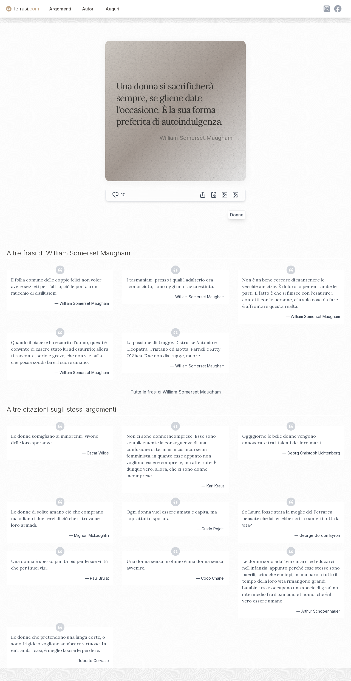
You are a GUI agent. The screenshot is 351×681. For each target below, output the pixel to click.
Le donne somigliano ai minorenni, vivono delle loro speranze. (54, 439)
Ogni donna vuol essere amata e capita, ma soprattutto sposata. (171, 515)
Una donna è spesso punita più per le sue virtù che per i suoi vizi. (59, 565)
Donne (237, 214)
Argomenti (60, 9)
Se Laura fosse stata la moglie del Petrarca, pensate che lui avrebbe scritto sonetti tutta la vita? (290, 518)
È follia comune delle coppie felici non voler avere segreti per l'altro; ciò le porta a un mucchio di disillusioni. (56, 286)
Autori (88, 9)
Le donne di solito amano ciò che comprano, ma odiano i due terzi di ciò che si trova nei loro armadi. (57, 518)
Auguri (112, 9)
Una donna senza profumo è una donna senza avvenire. (174, 565)
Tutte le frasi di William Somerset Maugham (176, 392)
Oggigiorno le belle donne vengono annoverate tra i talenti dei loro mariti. (283, 439)
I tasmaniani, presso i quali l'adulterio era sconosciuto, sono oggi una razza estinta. (170, 283)
